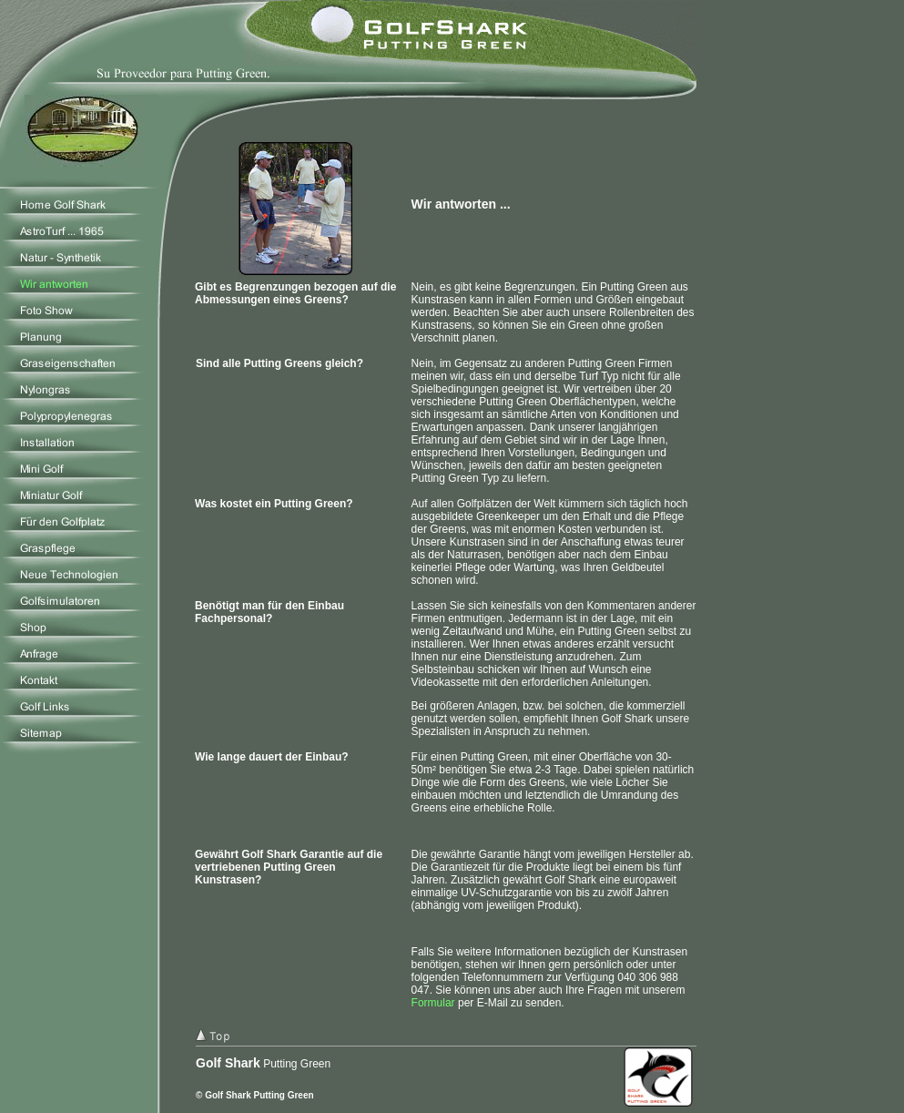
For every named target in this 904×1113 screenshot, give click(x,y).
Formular (433, 1002)
